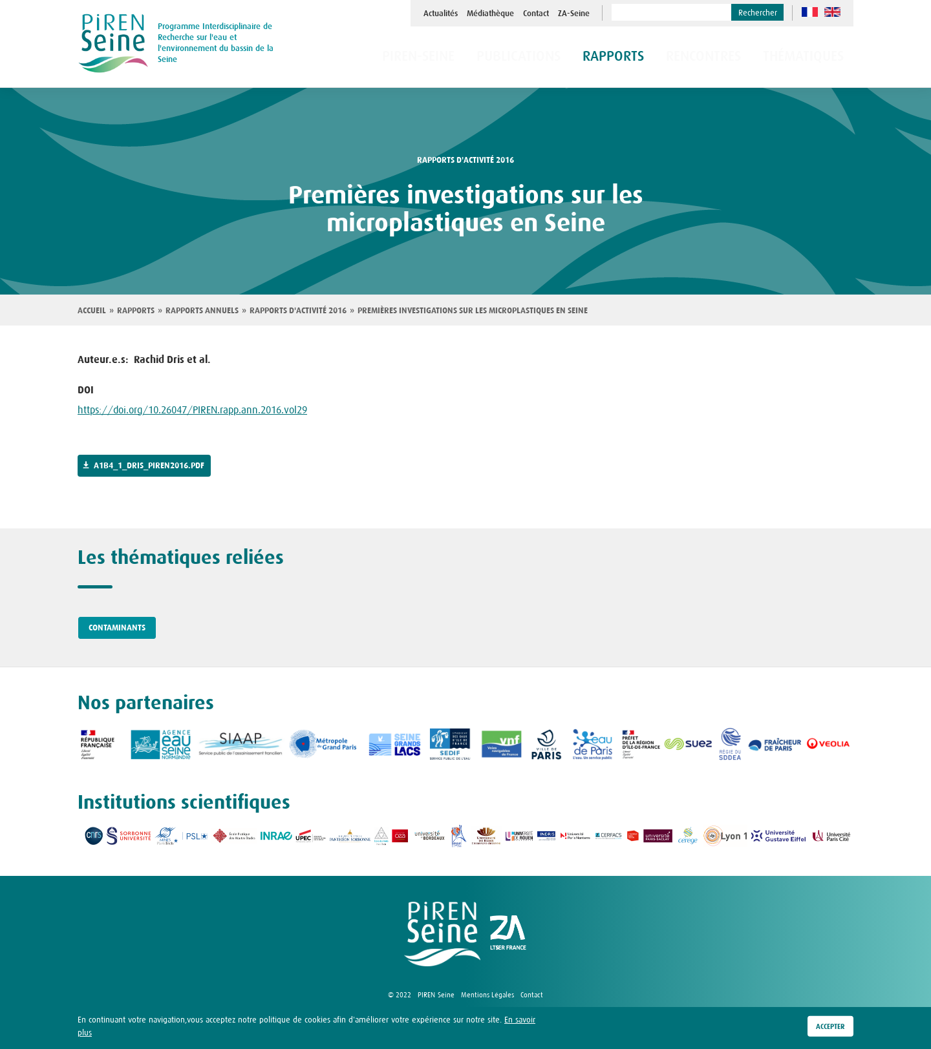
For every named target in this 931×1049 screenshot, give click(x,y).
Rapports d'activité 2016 (298, 311)
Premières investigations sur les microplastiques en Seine (473, 311)
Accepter (830, 1027)
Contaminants (117, 628)
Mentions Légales (487, 995)
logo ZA (508, 934)
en (832, 12)
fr (810, 12)
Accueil (92, 311)
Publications (563, 57)
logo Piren (442, 934)
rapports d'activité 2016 (465, 160)
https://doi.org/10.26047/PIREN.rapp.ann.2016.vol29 (192, 409)
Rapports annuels (202, 311)
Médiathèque (490, 13)
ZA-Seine (574, 13)
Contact (536, 13)
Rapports (136, 311)
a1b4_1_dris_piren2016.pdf (149, 466)
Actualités (440, 13)
